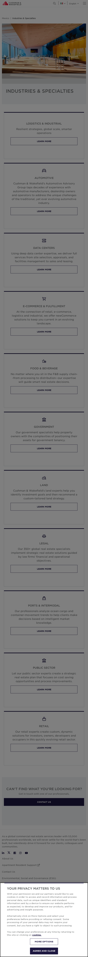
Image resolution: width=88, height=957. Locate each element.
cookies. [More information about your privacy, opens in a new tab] (36, 935)
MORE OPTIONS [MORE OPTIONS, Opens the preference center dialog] (44, 941)
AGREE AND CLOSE (44, 951)
